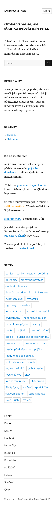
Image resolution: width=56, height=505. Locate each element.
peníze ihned (26, 248)
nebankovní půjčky (17, 324)
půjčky (38, 349)
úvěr (8, 400)
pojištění (22, 330)
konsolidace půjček (38, 311)
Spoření (9, 482)
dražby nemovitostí (32, 280)
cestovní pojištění (37, 273)
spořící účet (42, 387)
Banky (8, 416)
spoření (27, 387)
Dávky (8, 430)
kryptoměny (13, 317)
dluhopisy (11, 280)
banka (9, 273)
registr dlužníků (15, 368)
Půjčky (8, 475)
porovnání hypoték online (32, 185)
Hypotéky (10, 445)
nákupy (36, 324)
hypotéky (11, 305)
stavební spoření (15, 393)
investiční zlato (14, 311)
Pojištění (9, 467)
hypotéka (32, 298)
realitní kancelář (15, 362)
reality (31, 362)
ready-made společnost (20, 355)
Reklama (12, 139)
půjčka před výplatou (18, 349)
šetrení (27, 400)
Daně (7, 423)
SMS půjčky (12, 387)
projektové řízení (14, 235)
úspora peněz (37, 393)
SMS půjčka (38, 381)
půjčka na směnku (35, 343)
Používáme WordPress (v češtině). (34, 499)
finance (22, 286)
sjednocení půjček (16, 381)
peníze (9, 330)
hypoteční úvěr (14, 298)
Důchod (9, 438)
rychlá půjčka (35, 368)
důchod (10, 286)
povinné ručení (40, 330)
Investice (9, 452)
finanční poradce (16, 292)
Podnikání (10, 460)
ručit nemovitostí (15, 206)
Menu (46, 11)
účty (16, 400)
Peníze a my (15, 11)
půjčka (10, 336)
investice (25, 305)
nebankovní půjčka (34, 317)
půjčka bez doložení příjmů (33, 336)
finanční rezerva (38, 292)
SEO (27, 374)
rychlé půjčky (13, 374)
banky (20, 273)
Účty (7, 489)
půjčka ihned (13, 343)
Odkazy (11, 134)
